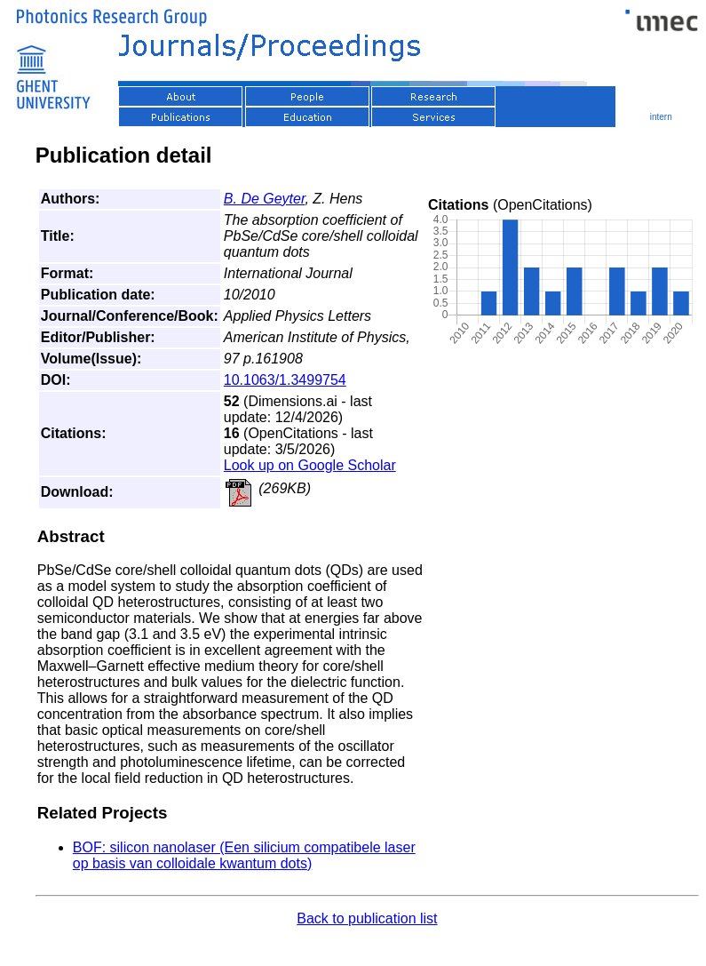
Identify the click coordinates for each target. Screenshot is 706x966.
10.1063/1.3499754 (285, 379)
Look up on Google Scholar (310, 465)
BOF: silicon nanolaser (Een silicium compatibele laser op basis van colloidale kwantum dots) (244, 855)
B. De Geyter (264, 198)
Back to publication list (367, 918)
